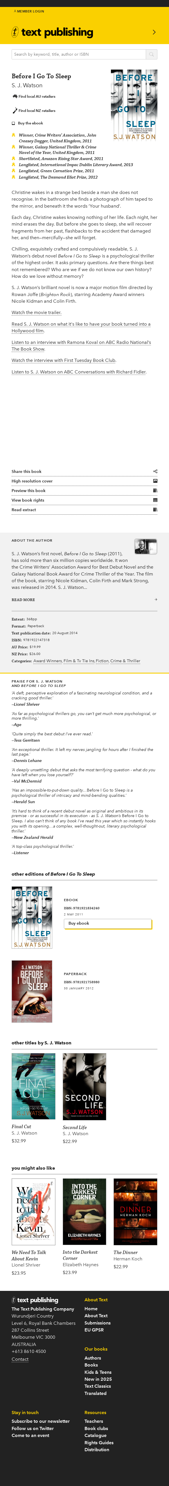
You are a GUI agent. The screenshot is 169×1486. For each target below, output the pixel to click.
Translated (95, 1393)
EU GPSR (94, 1330)
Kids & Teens (98, 1372)
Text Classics (97, 1386)
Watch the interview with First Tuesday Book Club (63, 360)
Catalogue (95, 1435)
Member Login (29, 11)
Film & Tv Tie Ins (79, 661)
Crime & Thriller (125, 661)
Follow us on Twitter (33, 1428)
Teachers (93, 1421)
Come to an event (30, 1435)
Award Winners (47, 661)
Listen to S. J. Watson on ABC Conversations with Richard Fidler (78, 372)
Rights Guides (99, 1442)
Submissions (97, 1323)
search (151, 55)
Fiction (102, 661)
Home (91, 1308)
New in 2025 (98, 1379)
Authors (92, 1358)
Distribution (96, 1449)
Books (91, 1365)
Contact (20, 1359)
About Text (95, 1315)
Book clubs (96, 1428)
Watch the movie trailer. (37, 312)
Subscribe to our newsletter (41, 1421)
